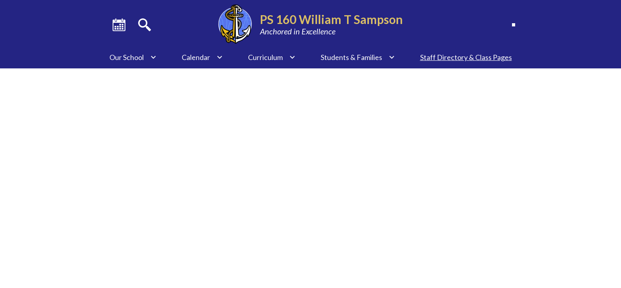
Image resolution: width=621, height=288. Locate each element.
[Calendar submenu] (202, 57)
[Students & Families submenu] (357, 57)
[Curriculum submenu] (272, 57)
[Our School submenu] (133, 57)
